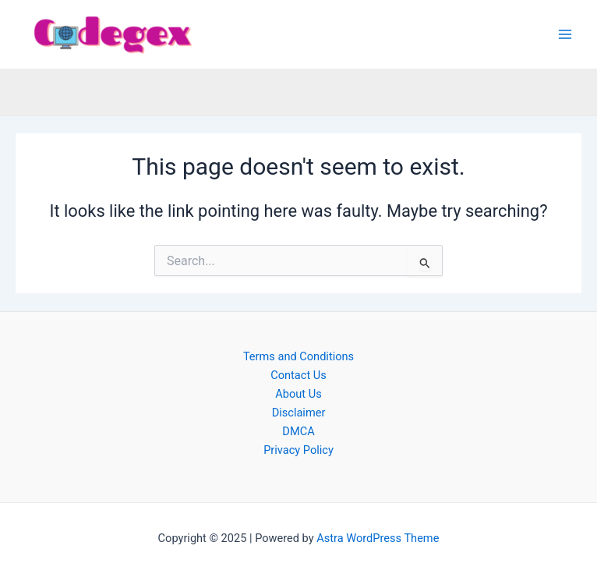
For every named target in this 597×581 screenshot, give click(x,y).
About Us (298, 394)
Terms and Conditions (298, 356)
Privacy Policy (298, 450)
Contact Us (298, 375)
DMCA (298, 431)
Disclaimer (299, 413)
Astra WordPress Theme (377, 538)
